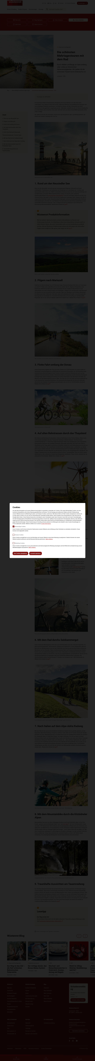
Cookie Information (46, 523)
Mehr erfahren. (49, 539)
